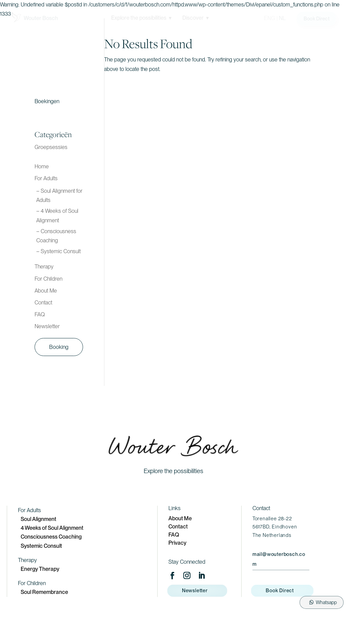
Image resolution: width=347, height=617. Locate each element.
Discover (195, 18)
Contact (43, 302)
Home (42, 166)
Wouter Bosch (41, 18)
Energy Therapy (40, 569)
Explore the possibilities (141, 18)
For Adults (46, 178)
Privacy (177, 543)
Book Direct (316, 18)
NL (282, 18)
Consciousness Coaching (51, 537)
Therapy (44, 266)
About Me (46, 290)
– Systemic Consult (58, 251)
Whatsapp (326, 602)
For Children (48, 279)
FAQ (40, 314)
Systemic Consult (41, 546)
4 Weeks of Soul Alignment (52, 528)
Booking (58, 347)
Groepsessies (51, 147)
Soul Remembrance (44, 592)
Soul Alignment (38, 519)
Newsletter (47, 326)
